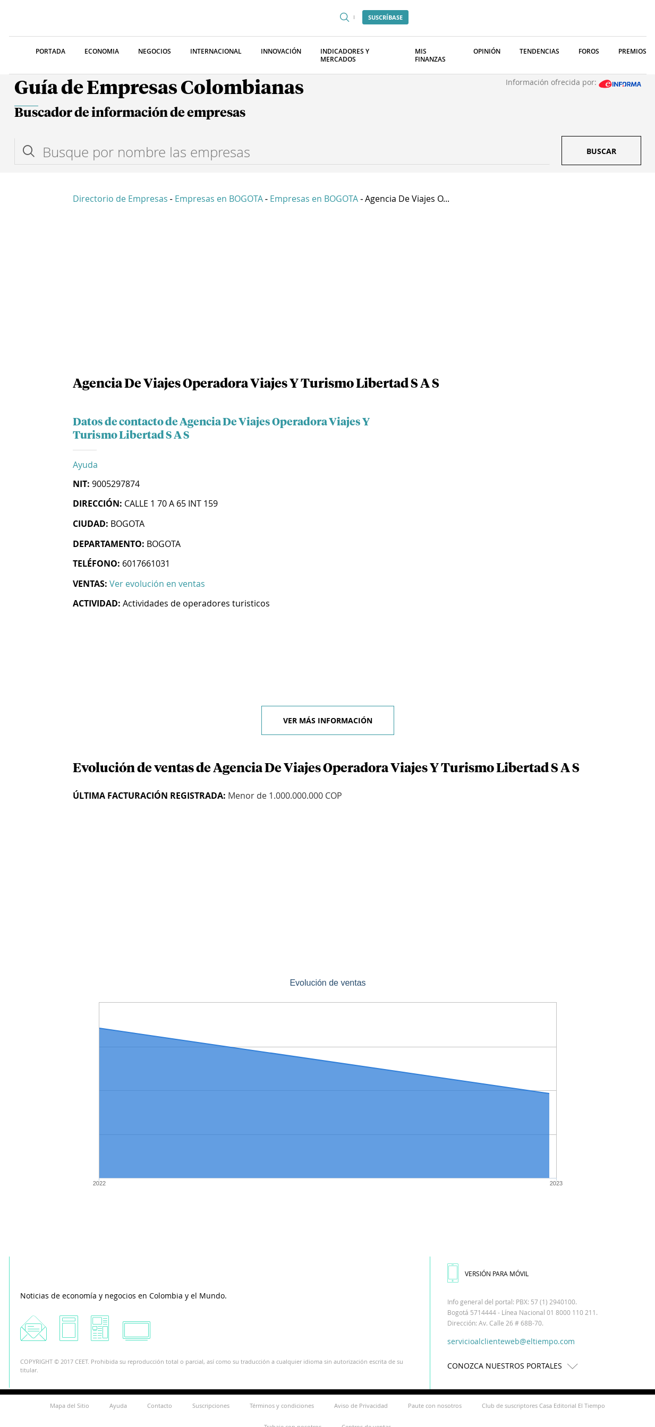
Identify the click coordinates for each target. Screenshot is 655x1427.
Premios (632, 51)
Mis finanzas (430, 55)
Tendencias (539, 51)
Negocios (154, 51)
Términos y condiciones (282, 1405)
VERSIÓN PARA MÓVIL (488, 1273)
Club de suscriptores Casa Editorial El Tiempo (543, 1405)
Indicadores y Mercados (344, 55)
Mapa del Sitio (69, 1405)
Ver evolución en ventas (157, 583)
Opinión (486, 51)
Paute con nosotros (435, 1405)
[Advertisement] (328, 292)
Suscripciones (210, 1405)
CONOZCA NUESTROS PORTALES (515, 1366)
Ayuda (85, 465)
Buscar (601, 151)
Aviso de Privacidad (361, 1405)
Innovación (281, 51)
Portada (50, 51)
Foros (589, 51)
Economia (101, 51)
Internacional (216, 51)
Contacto (159, 1405)
